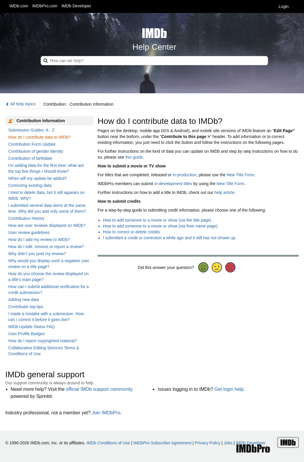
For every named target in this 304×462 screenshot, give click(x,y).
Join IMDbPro (106, 412)
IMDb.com (18, 6)
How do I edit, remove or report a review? (46, 246)
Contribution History (26, 218)
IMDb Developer (76, 6)
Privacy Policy (208, 443)
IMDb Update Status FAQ (31, 326)
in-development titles (173, 183)
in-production (184, 174)
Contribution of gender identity (35, 151)
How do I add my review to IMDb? (39, 239)
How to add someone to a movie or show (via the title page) (157, 220)
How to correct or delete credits (131, 232)
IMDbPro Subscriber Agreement (162, 443)
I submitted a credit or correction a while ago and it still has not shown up (169, 237)
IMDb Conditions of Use (108, 443)
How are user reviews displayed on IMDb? (46, 225)
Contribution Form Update (32, 144)
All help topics (20, 104)
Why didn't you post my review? (37, 253)
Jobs (228, 443)
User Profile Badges (26, 333)
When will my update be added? (37, 178)
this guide (134, 157)
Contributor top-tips (25, 306)
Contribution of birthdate (30, 158)
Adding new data (23, 299)
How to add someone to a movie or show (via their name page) (160, 226)
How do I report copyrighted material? (42, 340)
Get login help (228, 389)
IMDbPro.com (45, 6)
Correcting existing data (29, 185)
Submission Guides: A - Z (31, 130)
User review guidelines (29, 232)
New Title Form (240, 174)
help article (225, 192)
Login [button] (287, 6)
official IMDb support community (99, 389)
